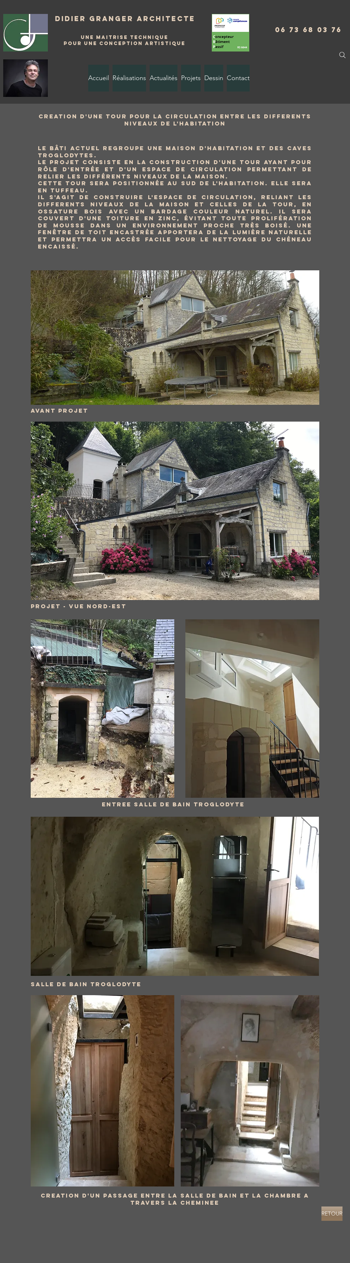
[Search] (342, 55)
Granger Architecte (142, 18)
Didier (72, 18)
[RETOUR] (331, 1214)
